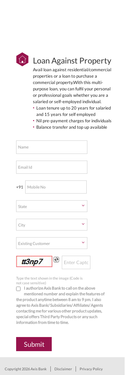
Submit (34, 344)
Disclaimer (63, 369)
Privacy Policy (91, 369)
